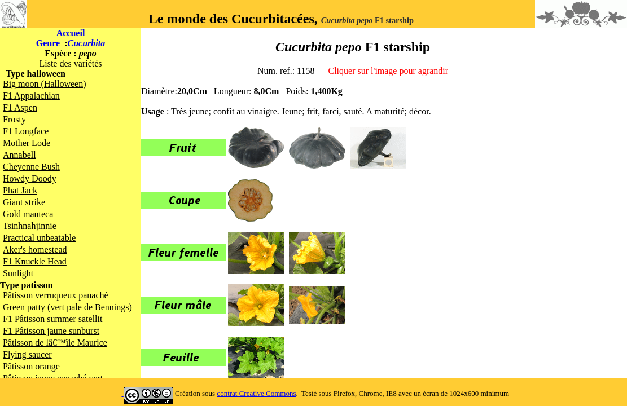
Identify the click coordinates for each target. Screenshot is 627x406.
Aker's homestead (35, 249)
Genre (49, 43)
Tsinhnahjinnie (29, 226)
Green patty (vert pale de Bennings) (67, 307)
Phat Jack (20, 190)
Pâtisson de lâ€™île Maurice (55, 342)
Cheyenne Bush (31, 166)
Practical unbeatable (39, 237)
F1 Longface (26, 131)
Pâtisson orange (31, 366)
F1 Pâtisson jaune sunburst (51, 331)
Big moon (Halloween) (44, 84)
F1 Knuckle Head (35, 261)
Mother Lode (26, 143)
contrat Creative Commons (256, 393)
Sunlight (18, 273)
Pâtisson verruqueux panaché (55, 295)
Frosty (14, 119)
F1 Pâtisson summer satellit (52, 319)
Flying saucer (27, 354)
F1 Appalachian (31, 95)
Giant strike (24, 202)
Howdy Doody (29, 178)
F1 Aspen (20, 107)
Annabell (19, 155)
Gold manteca (28, 214)
